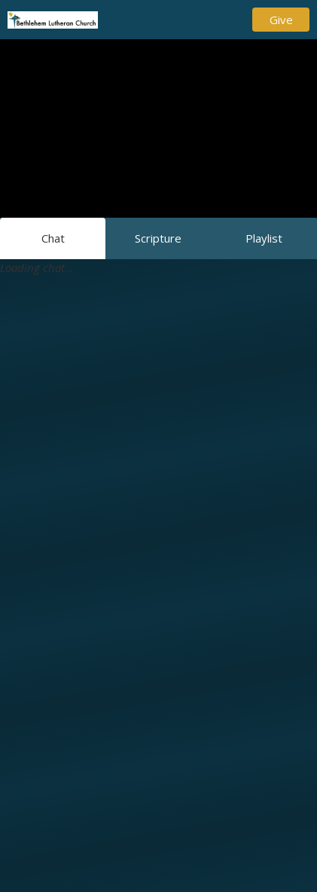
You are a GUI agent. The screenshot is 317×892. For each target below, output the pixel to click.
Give (281, 19)
